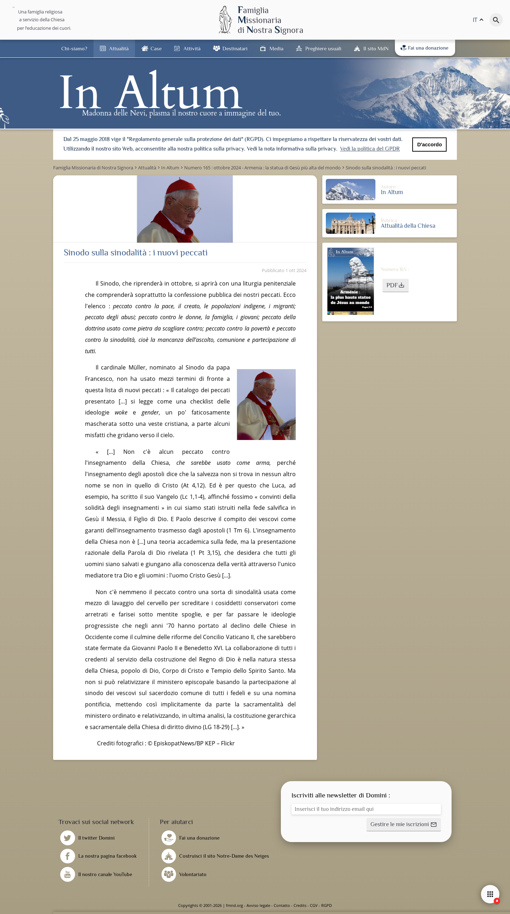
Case (156, 48)
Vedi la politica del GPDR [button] (370, 149)
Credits (300, 905)
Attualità (119, 48)
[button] (395, 285)
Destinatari (235, 48)
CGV (314, 905)
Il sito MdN (376, 48)
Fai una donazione (424, 48)
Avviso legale (258, 905)
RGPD (326, 905)
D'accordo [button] (429, 144)
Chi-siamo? (74, 48)
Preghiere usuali (323, 48)
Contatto (282, 905)
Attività (191, 48)
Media (276, 48)
